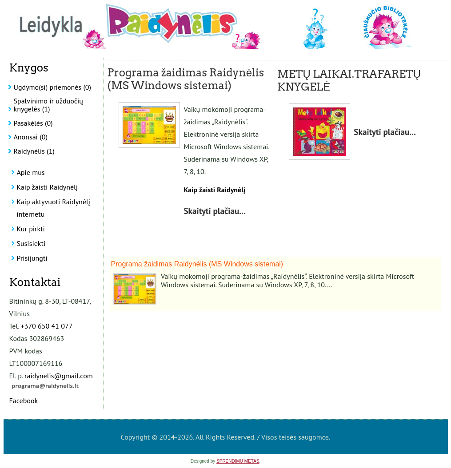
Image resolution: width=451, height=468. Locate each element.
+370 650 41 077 (47, 325)
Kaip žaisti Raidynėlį (47, 186)
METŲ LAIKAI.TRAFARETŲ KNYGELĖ (349, 80)
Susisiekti (31, 243)
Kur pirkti (31, 228)
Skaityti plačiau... (215, 210)
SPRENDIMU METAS (237, 461)
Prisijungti (32, 258)
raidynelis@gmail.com (58, 375)
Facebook (23, 400)
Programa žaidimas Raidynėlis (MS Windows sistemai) (186, 79)
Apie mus (31, 172)
